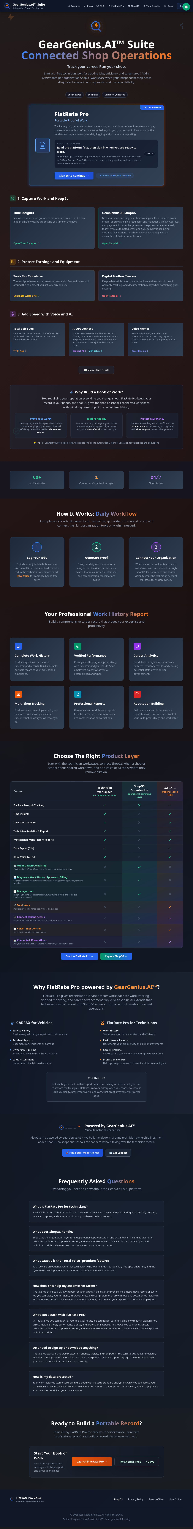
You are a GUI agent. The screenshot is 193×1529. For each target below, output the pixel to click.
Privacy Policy (135, 1501)
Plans (88, 6)
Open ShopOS (112, 245)
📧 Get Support (118, 1155)
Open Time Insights (26, 245)
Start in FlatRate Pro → (79, 958)
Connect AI (80, 353)
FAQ (100, 6)
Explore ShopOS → (116, 958)
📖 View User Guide (96, 372)
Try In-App (20, 353)
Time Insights (151, 6)
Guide (169, 6)
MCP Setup (96, 353)
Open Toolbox (112, 298)
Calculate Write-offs (26, 298)
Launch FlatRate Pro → (92, 1464)
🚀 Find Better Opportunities (83, 1155)
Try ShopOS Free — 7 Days (136, 1464)
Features (73, 6)
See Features (74, 94)
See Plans (93, 94)
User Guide (175, 1501)
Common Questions (115, 94)
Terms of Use (156, 1501)
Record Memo (140, 353)
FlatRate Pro (116, 6)
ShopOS (133, 6)
